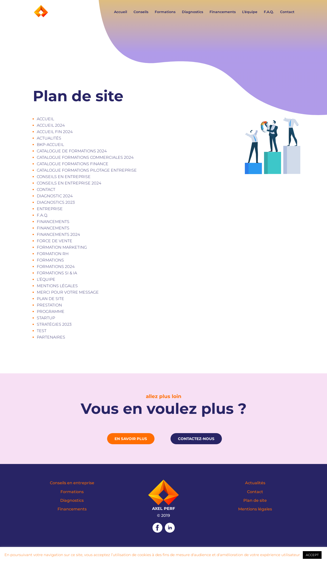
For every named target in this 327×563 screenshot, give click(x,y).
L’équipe (249, 12)
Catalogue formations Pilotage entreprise (87, 170)
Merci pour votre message (68, 292)
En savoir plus (131, 438)
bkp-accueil (50, 144)
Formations (165, 12)
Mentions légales (57, 285)
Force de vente (54, 241)
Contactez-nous (196, 438)
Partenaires (51, 337)
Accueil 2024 (51, 125)
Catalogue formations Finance (72, 163)
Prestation (49, 305)
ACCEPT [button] (312, 555)
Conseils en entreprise (64, 176)
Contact (287, 12)
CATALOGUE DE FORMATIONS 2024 (72, 151)
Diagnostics (192, 12)
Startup (46, 318)
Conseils (141, 12)
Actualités (49, 138)
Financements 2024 (58, 234)
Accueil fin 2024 (55, 131)
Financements (223, 12)
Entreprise (50, 208)
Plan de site (50, 298)
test (41, 330)
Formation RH (53, 253)
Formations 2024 (56, 266)
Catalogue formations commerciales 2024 (85, 157)
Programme (50, 311)
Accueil (120, 12)
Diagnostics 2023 (56, 202)
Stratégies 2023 (54, 324)
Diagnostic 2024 (55, 196)
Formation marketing (62, 247)
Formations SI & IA (57, 273)
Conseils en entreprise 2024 (69, 183)
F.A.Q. (269, 12)
